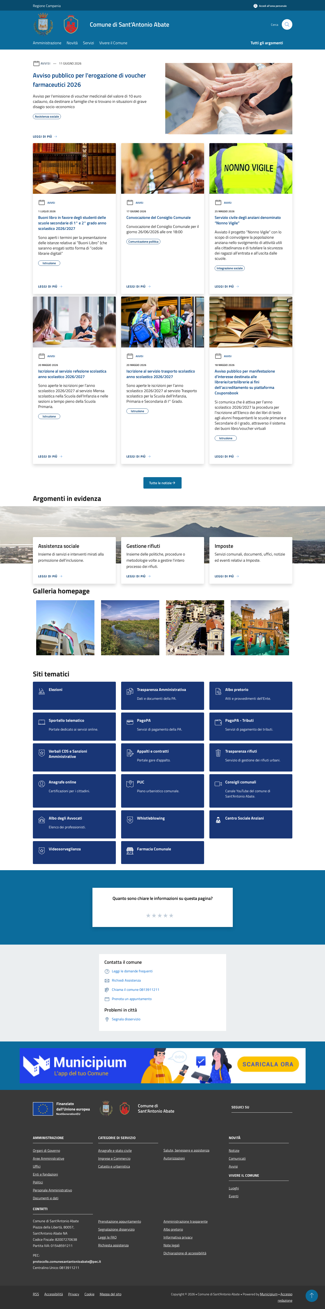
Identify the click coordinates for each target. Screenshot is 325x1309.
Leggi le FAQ (107, 1237)
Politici (38, 1182)
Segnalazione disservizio (116, 1229)
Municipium (269, 1294)
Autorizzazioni (174, 1158)
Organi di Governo (46, 1150)
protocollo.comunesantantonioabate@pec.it (67, 1261)
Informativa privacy (178, 1237)
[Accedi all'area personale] (270, 6)
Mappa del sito (110, 1294)
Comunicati (237, 1158)
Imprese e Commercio (114, 1158)
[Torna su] (312, 1296)
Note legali (171, 1245)
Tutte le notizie (162, 483)
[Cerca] (287, 24)
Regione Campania (47, 5)
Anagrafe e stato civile (115, 1150)
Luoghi (234, 1188)
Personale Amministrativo (52, 1190)
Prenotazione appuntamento (119, 1221)
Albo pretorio (173, 1229)
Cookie (89, 1294)
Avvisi (46, 63)
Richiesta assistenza (113, 1245)
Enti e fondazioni (45, 1174)
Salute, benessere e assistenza (186, 1150)
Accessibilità (53, 1294)
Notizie (234, 1150)
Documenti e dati (45, 1198)
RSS (36, 1294)
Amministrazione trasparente (185, 1221)
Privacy (73, 1294)
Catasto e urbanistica (114, 1166)
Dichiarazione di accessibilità (184, 1253)
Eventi (234, 1196)
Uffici (37, 1166)
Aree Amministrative (48, 1158)
